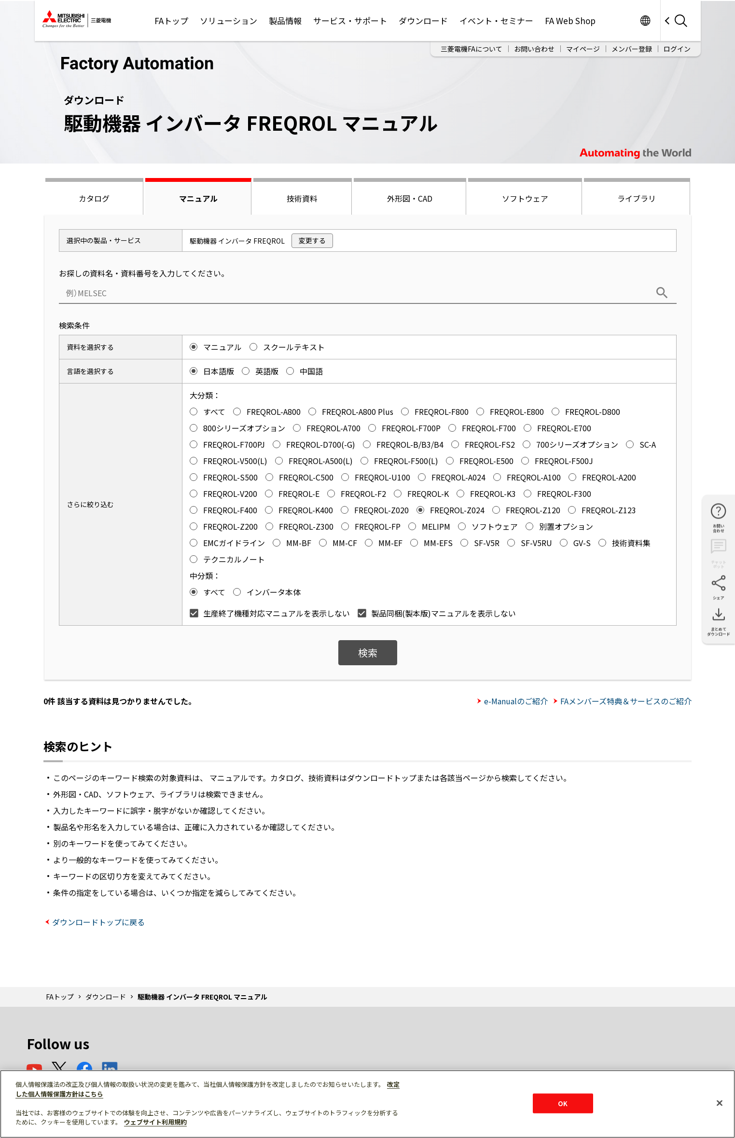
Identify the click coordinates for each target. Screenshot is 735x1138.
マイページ (583, 49)
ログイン (677, 49)
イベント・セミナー (496, 20)
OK (563, 1103)
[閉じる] (719, 1102)
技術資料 (302, 198)
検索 (367, 652)
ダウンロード (423, 20)
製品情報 (285, 20)
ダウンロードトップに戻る (98, 922)
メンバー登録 (631, 49)
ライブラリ (636, 198)
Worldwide (645, 20)
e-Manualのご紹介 (516, 701)
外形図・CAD (409, 198)
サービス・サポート (350, 20)
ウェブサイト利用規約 (155, 1121)
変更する (312, 240)
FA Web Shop (570, 20)
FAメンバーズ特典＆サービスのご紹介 (626, 701)
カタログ (94, 198)
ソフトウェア (525, 198)
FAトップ (171, 20)
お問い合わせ (534, 49)
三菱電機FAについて (471, 49)
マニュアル (198, 198)
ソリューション (228, 20)
